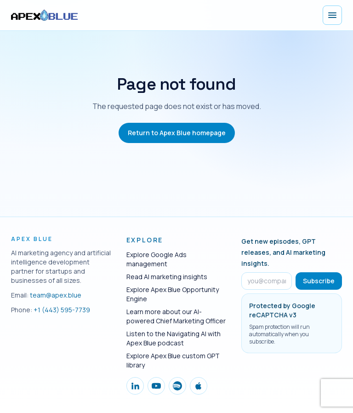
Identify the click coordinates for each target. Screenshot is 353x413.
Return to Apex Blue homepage (177, 132)
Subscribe (319, 280)
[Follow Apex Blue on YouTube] (156, 386)
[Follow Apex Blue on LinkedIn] (135, 386)
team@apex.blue (55, 295)
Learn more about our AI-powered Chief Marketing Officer (176, 316)
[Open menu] (332, 15)
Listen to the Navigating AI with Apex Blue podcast (173, 338)
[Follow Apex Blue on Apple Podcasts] (198, 386)
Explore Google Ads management (156, 259)
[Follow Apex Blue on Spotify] (177, 386)
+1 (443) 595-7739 (62, 309)
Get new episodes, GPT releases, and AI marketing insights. (283, 252)
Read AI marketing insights (166, 276)
